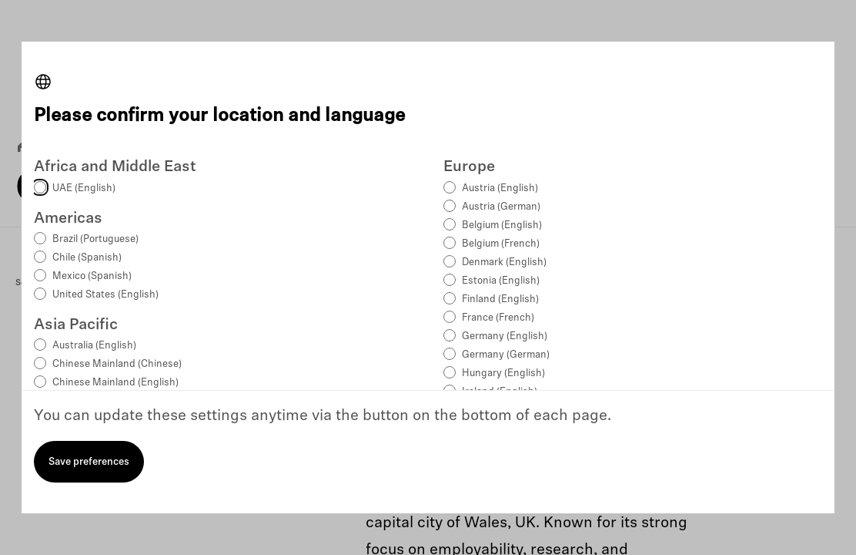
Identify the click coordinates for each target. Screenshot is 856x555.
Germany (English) (504, 336)
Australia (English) (94, 346)
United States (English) (105, 295)
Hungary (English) (503, 373)
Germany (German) (506, 355)
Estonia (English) (501, 281)
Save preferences (88, 462)
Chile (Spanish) (87, 258)
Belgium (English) (502, 225)
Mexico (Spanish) (92, 276)
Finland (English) (500, 299)
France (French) (498, 318)
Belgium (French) (501, 244)
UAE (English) (83, 188)
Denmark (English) (504, 262)
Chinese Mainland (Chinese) (117, 364)
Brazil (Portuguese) (95, 239)
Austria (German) (501, 207)
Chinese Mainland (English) (115, 383)
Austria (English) (500, 188)
